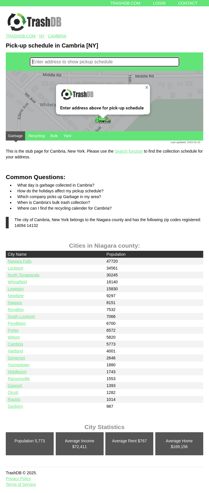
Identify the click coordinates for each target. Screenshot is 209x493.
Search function (129, 151)
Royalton (16, 309)
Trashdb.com (125, 3)
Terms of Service (21, 484)
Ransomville (19, 378)
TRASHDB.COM (21, 36)
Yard (67, 136)
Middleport (17, 371)
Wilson (14, 337)
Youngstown (19, 365)
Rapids (14, 399)
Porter (13, 330)
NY (41, 36)
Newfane (16, 295)
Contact (187, 3)
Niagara (15, 302)
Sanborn (15, 406)
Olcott (13, 392)
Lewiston (16, 289)
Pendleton (17, 323)
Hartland (15, 351)
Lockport (15, 268)
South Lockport (21, 316)
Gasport (15, 385)
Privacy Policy (18, 478)
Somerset (16, 358)
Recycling (36, 136)
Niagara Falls (19, 261)
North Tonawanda (23, 275)
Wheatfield (17, 282)
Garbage (15, 137)
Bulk (54, 136)
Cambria (57, 36)
